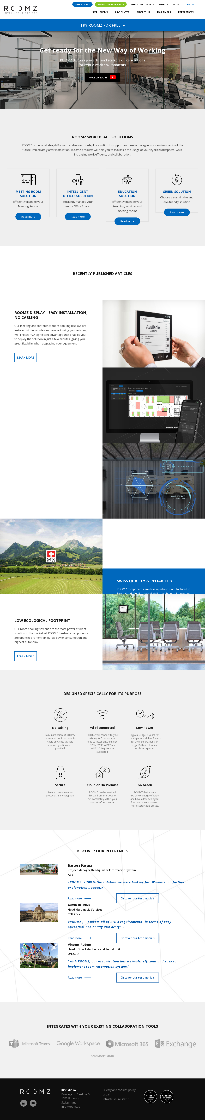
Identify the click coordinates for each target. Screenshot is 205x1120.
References (186, 12)
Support (164, 4)
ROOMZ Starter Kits (111, 4)
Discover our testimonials (137, 898)
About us (143, 12)
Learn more (25, 357)
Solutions (100, 12)
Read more (28, 217)
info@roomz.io (70, 1106)
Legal (106, 1094)
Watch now (98, 77)
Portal (151, 4)
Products (122, 12)
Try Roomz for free (102, 25)
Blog (176, 4)
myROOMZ (137, 4)
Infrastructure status (116, 1099)
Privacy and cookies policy (119, 1090)
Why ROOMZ (82, 4)
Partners (164, 12)
